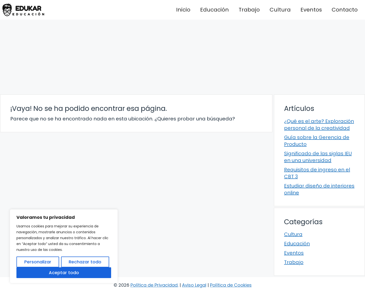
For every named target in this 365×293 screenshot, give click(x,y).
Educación (214, 9)
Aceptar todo (64, 273)
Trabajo (249, 9)
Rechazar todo (85, 262)
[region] (64, 246)
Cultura (280, 9)
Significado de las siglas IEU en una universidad (318, 157)
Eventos (311, 9)
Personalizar (37, 262)
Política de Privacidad (154, 285)
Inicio (183, 9)
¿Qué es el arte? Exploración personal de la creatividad (319, 124)
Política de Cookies (231, 285)
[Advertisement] (182, 56)
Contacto (345, 9)
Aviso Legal (194, 285)
